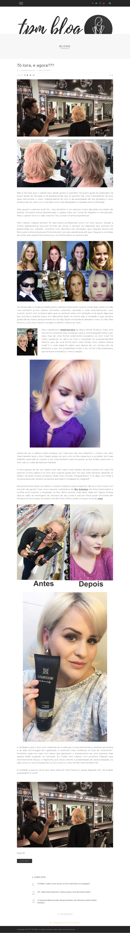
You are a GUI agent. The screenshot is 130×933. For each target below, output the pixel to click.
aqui (100, 498)
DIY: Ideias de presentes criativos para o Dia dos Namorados (63, 892)
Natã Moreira (67, 329)
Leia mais (24, 861)
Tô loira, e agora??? (35, 65)
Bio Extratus (81, 489)
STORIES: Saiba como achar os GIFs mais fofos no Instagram (63, 884)
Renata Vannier (28, 70)
